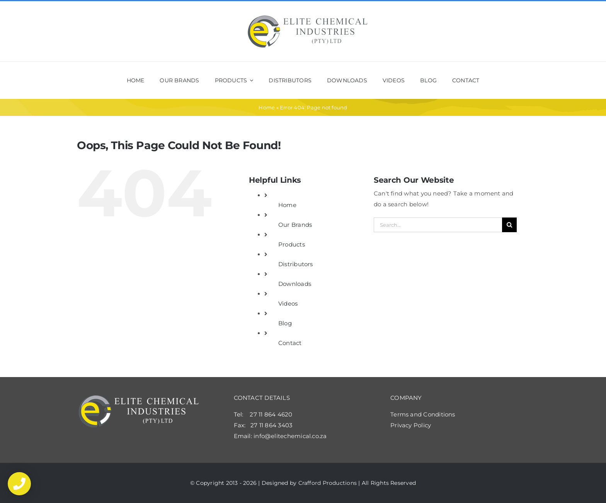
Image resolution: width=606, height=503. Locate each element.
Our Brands (295, 224)
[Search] (509, 225)
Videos (288, 303)
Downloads (294, 283)
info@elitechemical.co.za (290, 436)
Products (291, 244)
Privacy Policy (410, 425)
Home (267, 107)
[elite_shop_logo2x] (307, 17)
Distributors (295, 264)
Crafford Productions (327, 482)
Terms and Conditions (422, 414)
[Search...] (438, 225)
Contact (290, 343)
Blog (285, 323)
